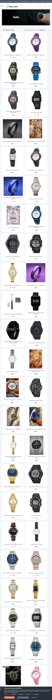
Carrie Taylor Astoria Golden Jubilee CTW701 (26, 454)
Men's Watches (8, 38)
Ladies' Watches (8, 40)
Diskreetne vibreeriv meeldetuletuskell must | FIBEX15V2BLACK (27, 302)
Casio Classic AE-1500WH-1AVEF (42, 429)
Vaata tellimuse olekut (23, 675)
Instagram (32, 689)
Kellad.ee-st (21, 673)
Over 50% (7, 36)
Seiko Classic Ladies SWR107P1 (27, 151)
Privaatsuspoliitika (6, 681)
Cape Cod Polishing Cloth (26, 202)
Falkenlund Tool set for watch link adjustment (27, 277)
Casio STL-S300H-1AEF (43, 454)
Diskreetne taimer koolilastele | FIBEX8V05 (43, 252)
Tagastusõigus (5, 677)
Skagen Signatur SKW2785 (26, 328)
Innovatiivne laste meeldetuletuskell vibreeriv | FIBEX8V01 (26, 176)
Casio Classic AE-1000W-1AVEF (43, 227)
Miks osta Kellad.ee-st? (23, 677)
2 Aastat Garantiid (34, 1)
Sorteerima (37, 30)
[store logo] (11, 6)
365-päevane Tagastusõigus (7, 1)
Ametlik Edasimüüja (24, 1)
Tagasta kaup (21, 681)
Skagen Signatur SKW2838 (42, 479)
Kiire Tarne (16, 1)
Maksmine (4, 673)
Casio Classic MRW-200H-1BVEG (42, 353)
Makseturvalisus (5, 675)
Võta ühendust (22, 671)
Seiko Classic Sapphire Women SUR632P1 (26, 252)
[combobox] (31, 5)
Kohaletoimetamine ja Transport (8, 671)
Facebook (32, 687)
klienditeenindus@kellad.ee (37, 671)
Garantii (20, 679)
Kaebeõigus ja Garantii (7, 679)
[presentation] (1, 1)
